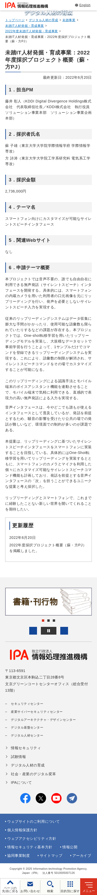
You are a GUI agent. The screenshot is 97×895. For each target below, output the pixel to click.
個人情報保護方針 (22, 830)
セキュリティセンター (27, 704)
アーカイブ (81, 855)
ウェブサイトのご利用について (33, 821)
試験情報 (18, 757)
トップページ (15, 20)
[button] (33, 631)
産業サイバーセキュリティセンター (37, 712)
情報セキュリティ (26, 748)
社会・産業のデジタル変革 (33, 774)
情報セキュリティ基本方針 (30, 847)
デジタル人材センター (27, 735)
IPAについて (21, 782)
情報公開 (69, 847)
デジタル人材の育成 (43, 20)
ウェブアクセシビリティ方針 (31, 838)
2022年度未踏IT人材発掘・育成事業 (31, 31)
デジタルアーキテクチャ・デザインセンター (43, 720)
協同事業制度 (18, 855)
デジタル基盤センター (27, 727)
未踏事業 (68, 20)
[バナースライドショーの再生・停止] (48, 631)
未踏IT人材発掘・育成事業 (24, 26)
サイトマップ (51, 855)
